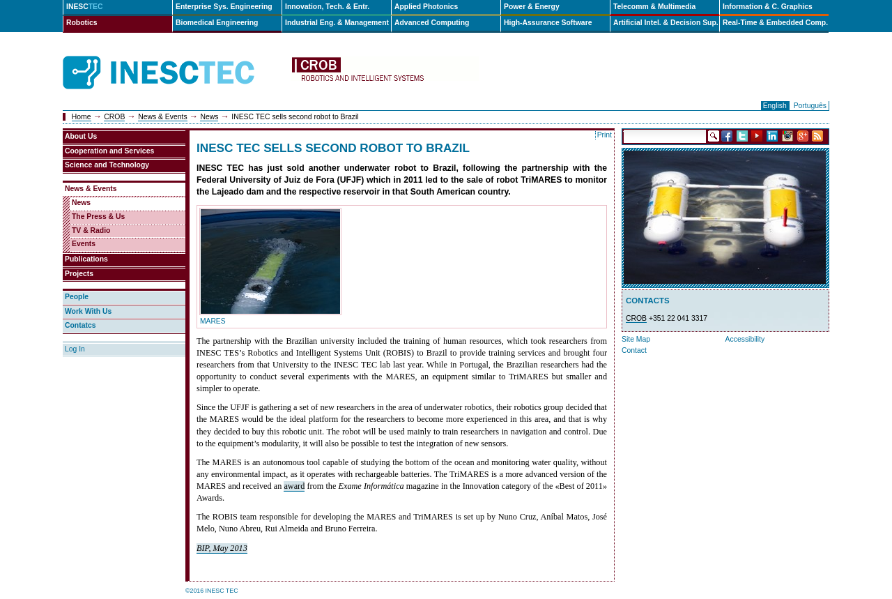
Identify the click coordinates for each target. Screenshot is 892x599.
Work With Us (88, 311)
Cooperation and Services (109, 151)
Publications (86, 259)
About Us (81, 136)
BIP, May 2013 (222, 548)
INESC (84, 6)
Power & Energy (532, 6)
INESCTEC (174, 57)
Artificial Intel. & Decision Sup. (665, 22)
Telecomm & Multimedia (654, 6)
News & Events (162, 117)
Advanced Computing (431, 22)
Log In (75, 349)
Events (83, 244)
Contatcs (80, 325)
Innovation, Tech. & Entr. (327, 6)
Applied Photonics (426, 6)
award (294, 486)
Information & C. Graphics (768, 6)
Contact (634, 350)
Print (604, 135)
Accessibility (745, 339)
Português (810, 105)
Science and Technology (107, 165)
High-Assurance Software (548, 22)
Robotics (81, 22)
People (77, 297)
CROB (114, 117)
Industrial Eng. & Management (337, 22)
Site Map (636, 339)
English (775, 105)
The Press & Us (98, 216)
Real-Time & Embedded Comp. (775, 22)
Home (81, 117)
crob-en (385, 72)
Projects (79, 274)
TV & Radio (91, 230)
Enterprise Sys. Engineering (224, 6)
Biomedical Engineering (217, 22)
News (209, 117)
